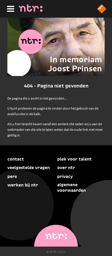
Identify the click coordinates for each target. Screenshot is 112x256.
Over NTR (66, 167)
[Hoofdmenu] (9, 8)
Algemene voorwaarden (71, 187)
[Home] (30, 10)
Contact (15, 159)
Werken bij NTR (22, 185)
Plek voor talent (74, 159)
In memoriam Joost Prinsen (75, 63)
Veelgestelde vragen (28, 167)
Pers (12, 176)
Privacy (65, 176)
